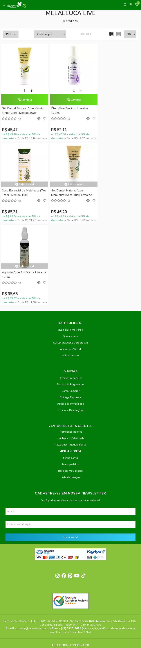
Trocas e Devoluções (70, 328)
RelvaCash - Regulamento (70, 362)
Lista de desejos (70, 395)
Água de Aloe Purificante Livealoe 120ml (64, 193)
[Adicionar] (30, 90)
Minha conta (70, 376)
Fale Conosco (70, 273)
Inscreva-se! (71, 455)
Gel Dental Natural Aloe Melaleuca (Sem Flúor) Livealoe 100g (22, 193)
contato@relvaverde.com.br (33, 546)
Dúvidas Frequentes (70, 296)
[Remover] (16, 90)
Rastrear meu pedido (70, 388)
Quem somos (70, 254)
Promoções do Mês (70, 349)
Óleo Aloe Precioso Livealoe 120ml (67, 110)
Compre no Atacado (70, 267)
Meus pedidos (70, 382)
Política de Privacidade (70, 321)
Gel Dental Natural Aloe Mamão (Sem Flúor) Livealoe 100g (23, 110)
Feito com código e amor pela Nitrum (71, 618)
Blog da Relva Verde (70, 247)
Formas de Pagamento (70, 302)
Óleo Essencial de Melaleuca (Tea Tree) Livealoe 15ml (113, 93)
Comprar (23, 100)
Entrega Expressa (70, 315)
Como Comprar (70, 309)
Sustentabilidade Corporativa (70, 260)
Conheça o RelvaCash (70, 356)
